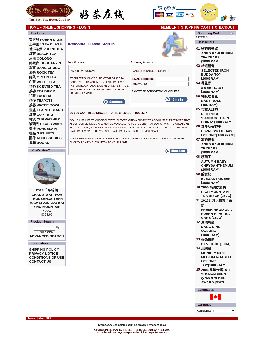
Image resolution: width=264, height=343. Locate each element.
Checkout (225, 27)
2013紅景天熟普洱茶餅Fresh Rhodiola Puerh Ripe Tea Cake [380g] (216, 208)
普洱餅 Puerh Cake (46, 39)
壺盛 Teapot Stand (46, 110)
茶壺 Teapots (41, 100)
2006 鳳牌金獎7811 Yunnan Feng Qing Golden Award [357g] (216, 276)
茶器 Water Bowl (44, 105)
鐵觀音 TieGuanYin (45, 63)
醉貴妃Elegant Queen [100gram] (216, 178)
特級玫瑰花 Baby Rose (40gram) (211, 100)
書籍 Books (39, 143)
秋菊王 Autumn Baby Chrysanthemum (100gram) (217, 163)
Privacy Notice (43, 253)
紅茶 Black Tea (42, 54)
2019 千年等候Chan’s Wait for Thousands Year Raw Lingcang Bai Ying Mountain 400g (47, 200)
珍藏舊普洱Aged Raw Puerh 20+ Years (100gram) (217, 55)
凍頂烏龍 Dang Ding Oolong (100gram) (211, 228)
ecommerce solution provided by (125, 325)
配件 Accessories (45, 138)
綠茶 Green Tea (43, 77)
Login (84, 27)
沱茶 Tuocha (40, 96)
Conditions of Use (46, 257)
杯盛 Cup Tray (41, 114)
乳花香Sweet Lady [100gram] (212, 87)
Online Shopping (58, 27)
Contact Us (40, 261)
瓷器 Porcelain (43, 128)
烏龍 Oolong (40, 58)
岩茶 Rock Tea (42, 72)
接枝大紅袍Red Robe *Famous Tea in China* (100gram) (217, 115)
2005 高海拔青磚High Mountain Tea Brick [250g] (216, 191)
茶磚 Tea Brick (42, 91)
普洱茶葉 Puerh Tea (46, 49)
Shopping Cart (195, 27)
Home (33, 27)
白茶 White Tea (42, 82)
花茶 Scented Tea (45, 86)
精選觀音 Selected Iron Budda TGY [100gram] (215, 72)
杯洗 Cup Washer (44, 119)
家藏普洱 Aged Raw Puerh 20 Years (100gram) (217, 146)
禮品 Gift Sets (41, 133)
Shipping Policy (44, 249)
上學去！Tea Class (45, 44)
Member (169, 27)
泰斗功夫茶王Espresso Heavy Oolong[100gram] (218, 131)
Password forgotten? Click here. (156, 91)
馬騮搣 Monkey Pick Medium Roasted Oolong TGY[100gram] (217, 257)
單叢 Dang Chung (44, 68)
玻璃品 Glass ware (46, 124)
